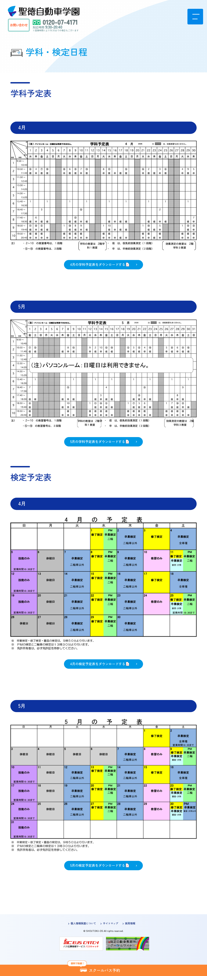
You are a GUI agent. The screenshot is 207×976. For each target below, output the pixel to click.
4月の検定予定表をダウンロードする (97, 663)
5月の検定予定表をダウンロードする (97, 865)
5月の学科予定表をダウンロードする (97, 441)
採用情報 (130, 923)
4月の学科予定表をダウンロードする (97, 264)
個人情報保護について (83, 923)
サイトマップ (110, 923)
